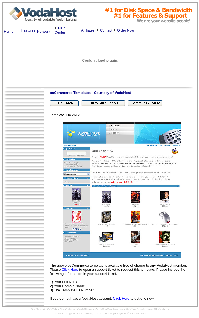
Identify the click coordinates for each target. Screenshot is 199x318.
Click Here (70, 269)
